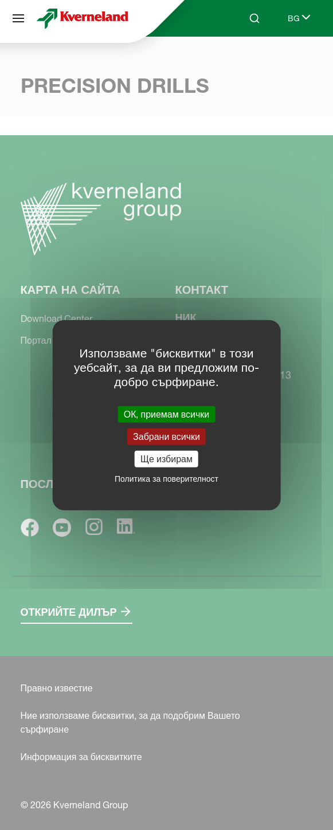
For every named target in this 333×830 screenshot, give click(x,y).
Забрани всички (166, 436)
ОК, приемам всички (167, 413)
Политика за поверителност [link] (166, 479)
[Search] (254, 18)
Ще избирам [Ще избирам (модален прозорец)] (166, 459)
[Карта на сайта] (18, 18)
